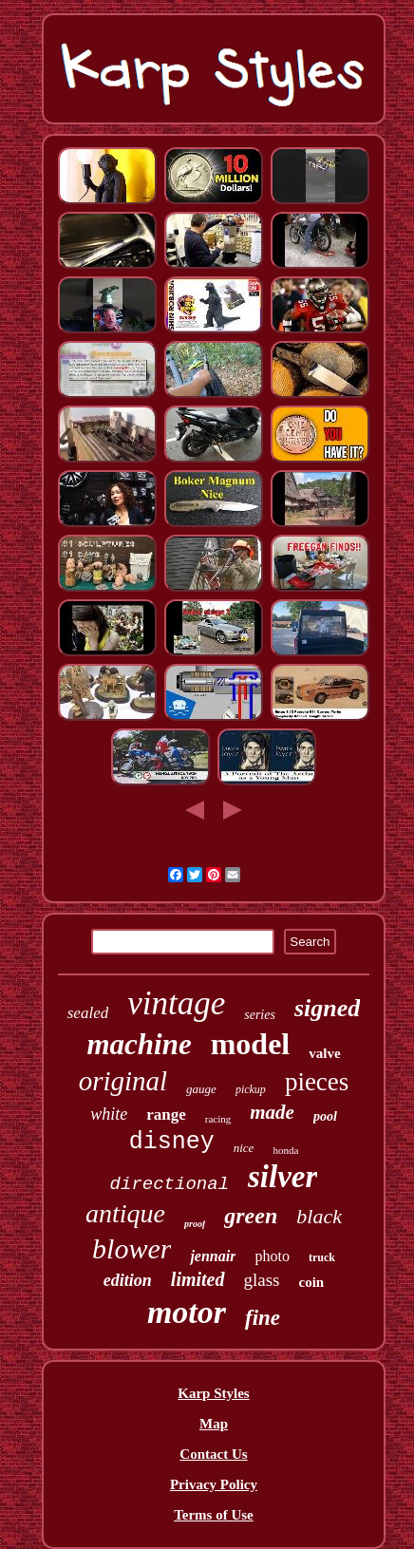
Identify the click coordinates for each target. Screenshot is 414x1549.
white (108, 1114)
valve (324, 1053)
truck (322, 1257)
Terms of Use (214, 1514)
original (123, 1081)
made (272, 1112)
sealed (87, 1013)
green (250, 1215)
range (166, 1114)
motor (186, 1312)
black (319, 1216)
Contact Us (213, 1454)
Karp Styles (213, 1393)
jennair (212, 1256)
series (259, 1015)
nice (244, 1148)
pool (325, 1116)
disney (172, 1142)
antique (125, 1213)
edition (128, 1280)
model (251, 1044)
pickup (250, 1089)
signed (327, 1008)
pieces (316, 1081)
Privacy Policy (213, 1484)
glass (262, 1280)
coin (312, 1282)
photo (271, 1256)
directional (169, 1184)
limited (198, 1279)
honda (285, 1150)
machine (138, 1044)
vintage (176, 1003)
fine (262, 1318)
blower (131, 1248)
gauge (201, 1089)
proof (194, 1223)
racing (218, 1118)
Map (213, 1423)
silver (282, 1177)
